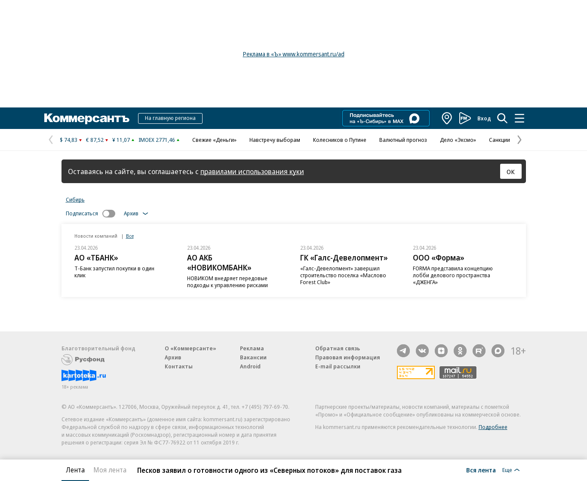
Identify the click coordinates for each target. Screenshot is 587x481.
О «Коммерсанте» (190, 348)
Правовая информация (347, 357)
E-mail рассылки (337, 366)
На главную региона (170, 118)
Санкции (499, 140)
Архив (173, 357)
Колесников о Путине (339, 140)
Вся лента (481, 470)
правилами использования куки (252, 171)
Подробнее (493, 427)
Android (250, 366)
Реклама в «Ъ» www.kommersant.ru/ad (293, 54)
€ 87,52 (95, 140)
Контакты (179, 366)
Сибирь (75, 199)
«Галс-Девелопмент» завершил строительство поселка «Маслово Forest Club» (343, 275)
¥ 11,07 (121, 140)
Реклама (252, 348)
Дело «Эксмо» (458, 140)
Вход (484, 118)
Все (130, 236)
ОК (511, 171)
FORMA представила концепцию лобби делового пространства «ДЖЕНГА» (453, 275)
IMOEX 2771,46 (156, 140)
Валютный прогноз (403, 140)
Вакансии (253, 357)
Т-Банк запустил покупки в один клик (114, 271)
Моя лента (109, 470)
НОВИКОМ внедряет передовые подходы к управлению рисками (227, 281)
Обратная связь (337, 348)
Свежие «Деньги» (214, 140)
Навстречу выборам (274, 140)
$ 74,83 (68, 140)
